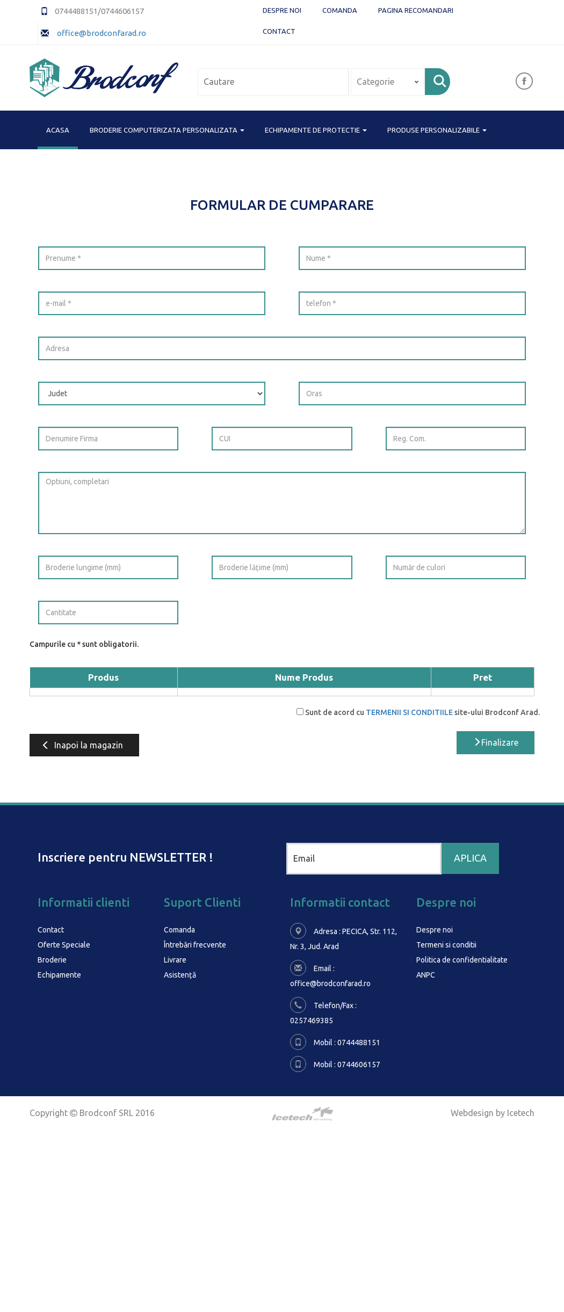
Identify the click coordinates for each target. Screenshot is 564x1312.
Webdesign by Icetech (492, 1113)
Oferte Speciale (64, 945)
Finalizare (495, 742)
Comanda (339, 10)
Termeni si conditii (446, 945)
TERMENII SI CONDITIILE (409, 712)
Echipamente (59, 975)
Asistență (180, 975)
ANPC (425, 975)
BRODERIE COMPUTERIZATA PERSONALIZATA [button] (167, 130)
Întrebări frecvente (195, 945)
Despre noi (282, 10)
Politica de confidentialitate (462, 960)
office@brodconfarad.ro (100, 33)
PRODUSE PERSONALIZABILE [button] (437, 130)
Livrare (175, 960)
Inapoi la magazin (82, 745)
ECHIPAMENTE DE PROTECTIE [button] (316, 130)
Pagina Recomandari (415, 10)
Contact (279, 31)
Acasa (57, 129)
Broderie (52, 960)
